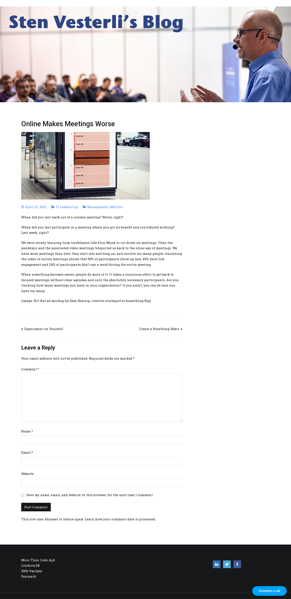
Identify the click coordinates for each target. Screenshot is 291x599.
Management (98, 207)
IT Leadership (67, 207)
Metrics (116, 207)
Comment (30, 369)
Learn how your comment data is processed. (120, 519)
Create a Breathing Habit (159, 329)
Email (27, 452)
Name (27, 431)
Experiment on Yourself (43, 329)
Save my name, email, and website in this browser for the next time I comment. (89, 495)
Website (27, 473)
